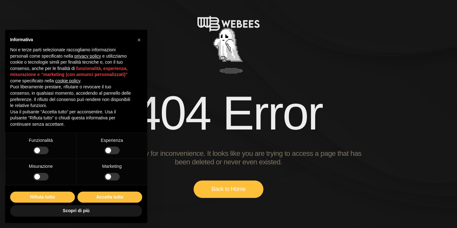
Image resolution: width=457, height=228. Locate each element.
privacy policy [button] (87, 56)
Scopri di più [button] (76, 210)
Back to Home (228, 189)
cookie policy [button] (67, 80)
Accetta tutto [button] (109, 197)
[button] (139, 40)
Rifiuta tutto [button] (42, 197)
